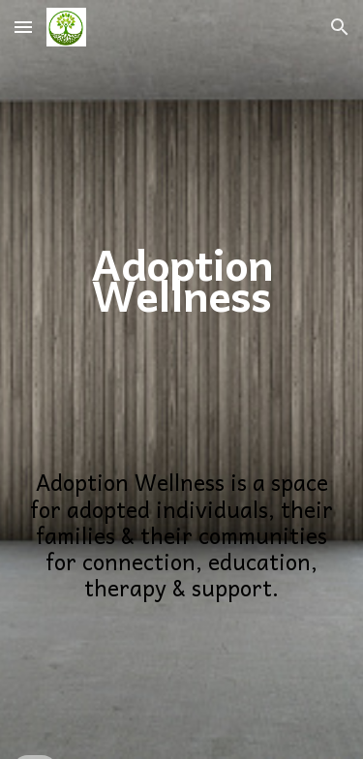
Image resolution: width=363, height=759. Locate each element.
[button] (23, 26)
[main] (182, 215)
